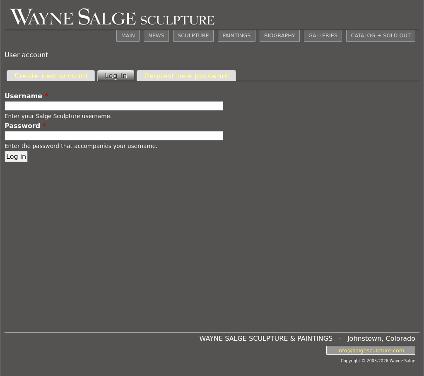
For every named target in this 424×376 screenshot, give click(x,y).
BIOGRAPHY (279, 35)
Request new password (186, 76)
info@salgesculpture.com (371, 350)
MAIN (128, 35)
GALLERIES (322, 35)
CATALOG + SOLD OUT (380, 35)
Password (25, 126)
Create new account (51, 76)
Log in (119, 75)
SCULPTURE (193, 35)
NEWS (156, 35)
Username (26, 96)
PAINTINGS (236, 35)
